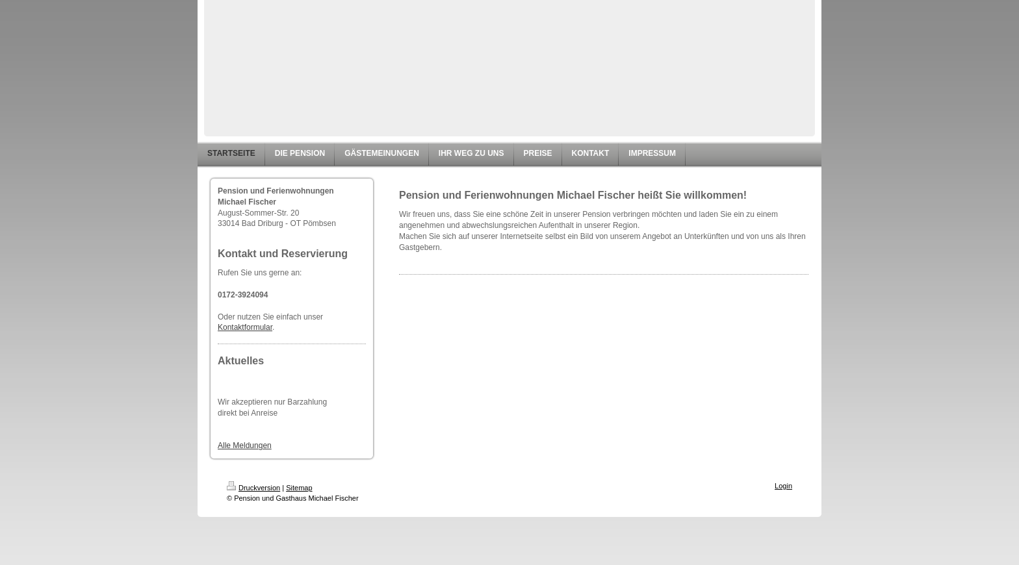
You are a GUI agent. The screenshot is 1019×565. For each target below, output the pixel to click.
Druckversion (253, 488)
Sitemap (299, 488)
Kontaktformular (245, 327)
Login (783, 486)
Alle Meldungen (245, 445)
